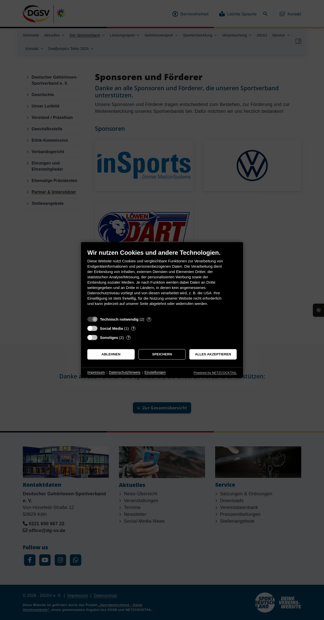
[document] (162, 281)
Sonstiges (109, 337)
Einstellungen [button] (155, 372)
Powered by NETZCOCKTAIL (215, 373)
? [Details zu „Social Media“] (133, 328)
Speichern (162, 354)
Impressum (96, 372)
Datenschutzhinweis (124, 372)
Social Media (111, 328)
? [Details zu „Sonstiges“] (129, 337)
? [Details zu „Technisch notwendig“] (149, 319)
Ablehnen (111, 354)
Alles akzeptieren (213, 354)
